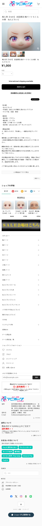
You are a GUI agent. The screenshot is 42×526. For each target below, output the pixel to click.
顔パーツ (5, 245)
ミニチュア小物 (7, 325)
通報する (37, 178)
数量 (3, 70)
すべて (6, 191)
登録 (36, 377)
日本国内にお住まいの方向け (21, 93)
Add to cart (21, 87)
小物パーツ (6, 265)
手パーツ (5, 255)
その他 (4, 320)
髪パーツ (5, 240)
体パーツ (5, 250)
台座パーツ (6, 280)
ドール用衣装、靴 (8, 339)
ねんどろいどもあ (8, 290)
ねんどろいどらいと (9, 300)
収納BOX (5, 329)
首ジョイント (6, 275)
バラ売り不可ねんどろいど (11, 310)
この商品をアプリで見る (21, 172)
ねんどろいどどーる (9, 285)
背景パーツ (6, 270)
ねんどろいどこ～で (9, 295)
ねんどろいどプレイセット (11, 305)
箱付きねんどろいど (9, 315)
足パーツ (5, 260)
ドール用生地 (6, 334)
